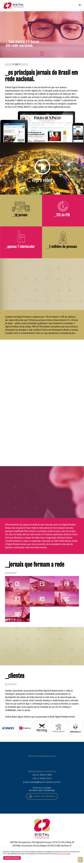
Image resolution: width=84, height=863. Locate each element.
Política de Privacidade (63, 853)
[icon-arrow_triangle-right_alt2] (42, 167)
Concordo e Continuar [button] (12, 858)
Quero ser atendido (42, 796)
